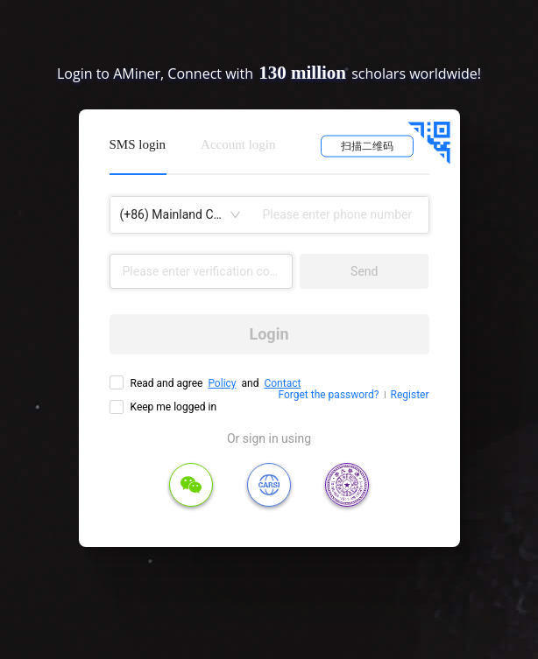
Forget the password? (328, 395)
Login (268, 334)
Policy (222, 383)
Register (410, 395)
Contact (282, 383)
